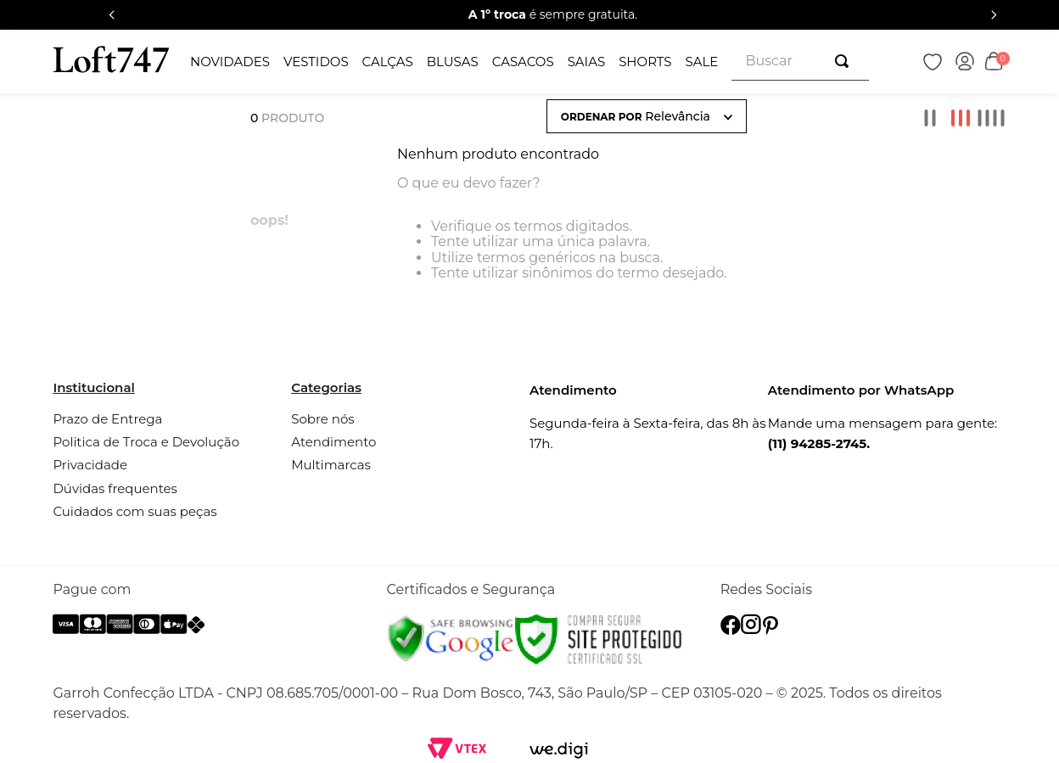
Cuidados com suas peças (134, 511)
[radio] (930, 118)
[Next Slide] (993, 14)
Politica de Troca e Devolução (146, 442)
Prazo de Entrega (107, 419)
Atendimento (333, 442)
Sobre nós (322, 419)
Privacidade (90, 465)
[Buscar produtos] (845, 61)
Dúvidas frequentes (115, 488)
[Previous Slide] (112, 14)
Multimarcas (331, 465)
